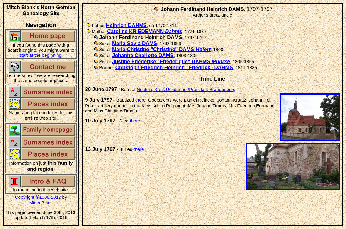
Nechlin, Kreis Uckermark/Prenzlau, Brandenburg (186, 89)
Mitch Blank (41, 202)
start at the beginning (40, 55)
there (140, 99)
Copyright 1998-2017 (38, 197)
